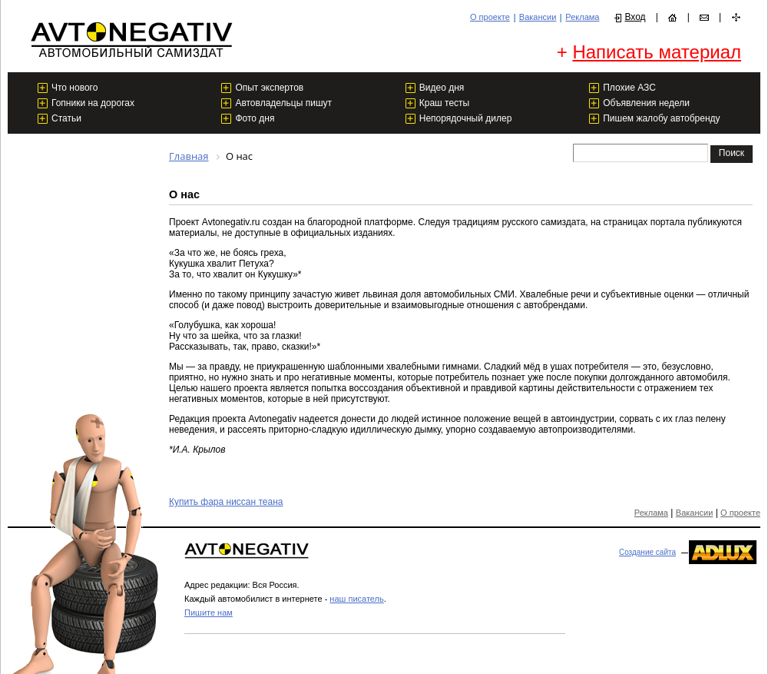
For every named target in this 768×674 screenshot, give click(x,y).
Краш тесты (444, 103)
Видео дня (442, 87)
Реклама (582, 17)
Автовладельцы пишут (283, 103)
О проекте (490, 17)
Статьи (66, 118)
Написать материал (656, 52)
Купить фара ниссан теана (226, 501)
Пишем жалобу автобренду (661, 118)
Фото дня (254, 118)
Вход (634, 17)
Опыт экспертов (269, 87)
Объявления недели (646, 103)
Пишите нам (208, 612)
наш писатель (356, 598)
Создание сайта (647, 552)
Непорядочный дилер (465, 118)
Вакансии (538, 17)
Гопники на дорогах (92, 103)
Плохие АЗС (629, 87)
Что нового (74, 87)
